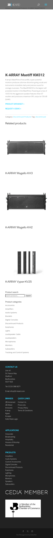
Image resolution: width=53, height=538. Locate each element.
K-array (7, 410)
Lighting (8, 473)
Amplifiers (9, 309)
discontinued (40, 117)
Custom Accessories (13, 461)
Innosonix (8, 407)
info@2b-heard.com (17, 391)
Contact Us (22, 402)
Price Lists (22, 405)
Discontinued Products (22, 117)
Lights (7, 331)
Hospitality (9, 439)
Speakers (8, 481)
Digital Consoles (11, 320)
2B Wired (8, 405)
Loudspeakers (10, 338)
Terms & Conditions (25, 410)
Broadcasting (10, 436)
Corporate (9, 434)
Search (28, 296)
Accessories (10, 305)
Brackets (8, 316)
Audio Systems (11, 312)
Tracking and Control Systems (17, 352)
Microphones (10, 341)
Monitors (8, 345)
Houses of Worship (12, 442)
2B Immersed (10, 402)
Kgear (7, 413)
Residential (9, 445)
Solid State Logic (11, 419)
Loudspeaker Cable (12, 334)
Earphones (9, 327)
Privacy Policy (23, 407)
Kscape (8, 416)
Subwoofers (10, 349)
